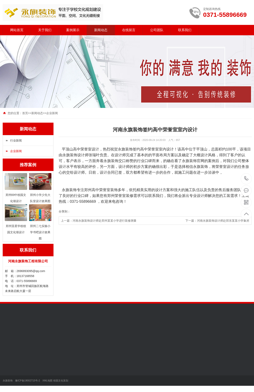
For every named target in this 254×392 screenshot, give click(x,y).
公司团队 (156, 30)
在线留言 (128, 30)
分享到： (64, 211)
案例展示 (72, 30)
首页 (25, 113)
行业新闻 (16, 140)
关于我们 (44, 30)
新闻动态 (100, 30)
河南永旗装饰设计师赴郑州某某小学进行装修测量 (104, 220)
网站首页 (16, 30)
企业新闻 (52, 113)
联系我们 (184, 30)
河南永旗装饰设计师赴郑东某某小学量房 (223, 220)
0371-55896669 (246, 178)
